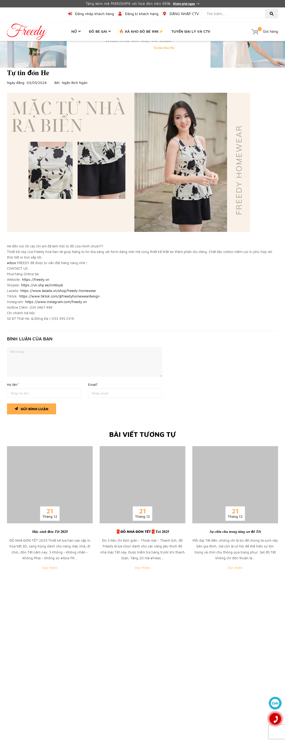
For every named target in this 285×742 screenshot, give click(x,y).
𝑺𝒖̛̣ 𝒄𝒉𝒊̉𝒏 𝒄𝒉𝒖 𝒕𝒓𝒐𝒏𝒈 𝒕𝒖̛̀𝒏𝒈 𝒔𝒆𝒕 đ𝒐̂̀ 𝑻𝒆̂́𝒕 (235, 531)
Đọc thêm (49, 568)
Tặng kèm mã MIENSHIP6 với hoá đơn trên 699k (142, 3)
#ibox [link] (11, 263)
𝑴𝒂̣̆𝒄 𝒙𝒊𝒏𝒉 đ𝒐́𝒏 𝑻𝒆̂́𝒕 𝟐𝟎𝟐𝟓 (50, 531)
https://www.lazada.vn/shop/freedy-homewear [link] (58, 291)
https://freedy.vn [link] (35, 279)
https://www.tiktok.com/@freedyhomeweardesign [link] (59, 296)
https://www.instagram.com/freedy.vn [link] (56, 302)
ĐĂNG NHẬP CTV (184, 14)
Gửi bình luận (31, 408)
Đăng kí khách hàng (141, 14)
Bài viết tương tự (142, 434)
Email (93, 385)
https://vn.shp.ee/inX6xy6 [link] (42, 285)
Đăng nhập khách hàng (94, 14)
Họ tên (13, 385)
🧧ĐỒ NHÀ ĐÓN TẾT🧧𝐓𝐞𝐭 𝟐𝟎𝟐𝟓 (142, 531)
